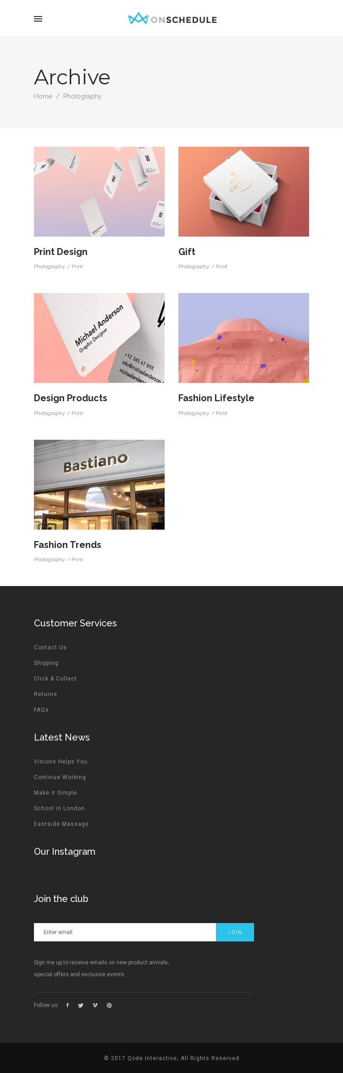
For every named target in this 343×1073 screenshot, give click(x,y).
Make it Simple (55, 793)
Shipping (46, 663)
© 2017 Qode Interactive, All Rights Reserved (171, 1058)
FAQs (41, 710)
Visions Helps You (61, 761)
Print (77, 266)
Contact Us (50, 647)
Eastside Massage (61, 824)
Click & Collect (55, 678)
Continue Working (60, 777)
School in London (59, 808)
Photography (49, 266)
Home (43, 96)
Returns (45, 694)
